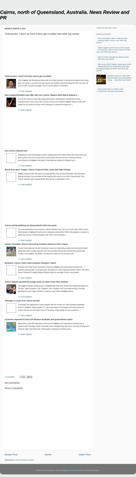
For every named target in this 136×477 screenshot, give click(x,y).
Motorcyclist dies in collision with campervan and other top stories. (111, 90)
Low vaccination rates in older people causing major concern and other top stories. (111, 40)
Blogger (96, 470)
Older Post (84, 454)
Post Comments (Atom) (25, 460)
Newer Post (11, 454)
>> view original (25, 91)
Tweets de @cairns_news (106, 28)
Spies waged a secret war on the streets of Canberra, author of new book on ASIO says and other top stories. (113, 50)
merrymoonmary (76, 470)
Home (48, 454)
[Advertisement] (47, 56)
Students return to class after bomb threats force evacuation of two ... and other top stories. (119, 78)
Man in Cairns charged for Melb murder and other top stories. (113, 58)
